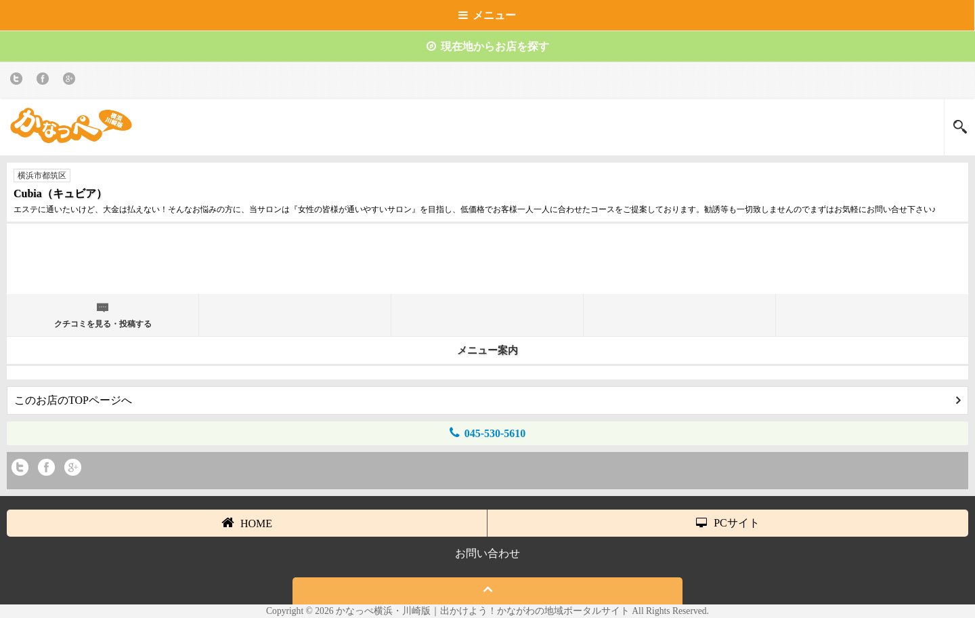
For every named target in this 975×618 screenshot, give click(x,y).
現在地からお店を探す (488, 46)
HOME (246, 522)
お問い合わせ (487, 553)
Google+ (71, 81)
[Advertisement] (487, 264)
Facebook (45, 81)
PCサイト (728, 523)
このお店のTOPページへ (487, 400)
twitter (18, 81)
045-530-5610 (488, 432)
